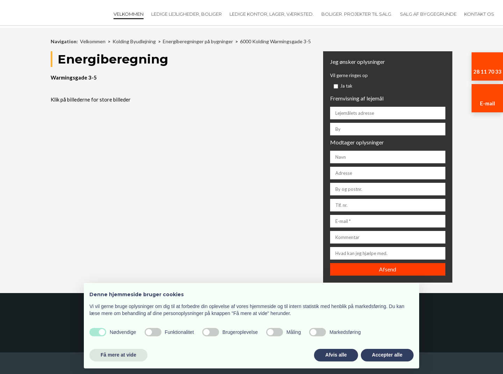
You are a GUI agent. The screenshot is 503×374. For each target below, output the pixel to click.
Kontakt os (479, 14)
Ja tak (346, 86)
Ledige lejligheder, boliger (186, 14)
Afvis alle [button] (336, 355)
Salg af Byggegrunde (428, 14)
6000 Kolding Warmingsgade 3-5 (275, 41)
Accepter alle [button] (387, 355)
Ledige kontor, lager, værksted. (271, 14)
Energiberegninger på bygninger (198, 41)
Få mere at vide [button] (118, 355)
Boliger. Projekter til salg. (356, 14)
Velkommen (129, 14)
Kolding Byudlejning (134, 41)
